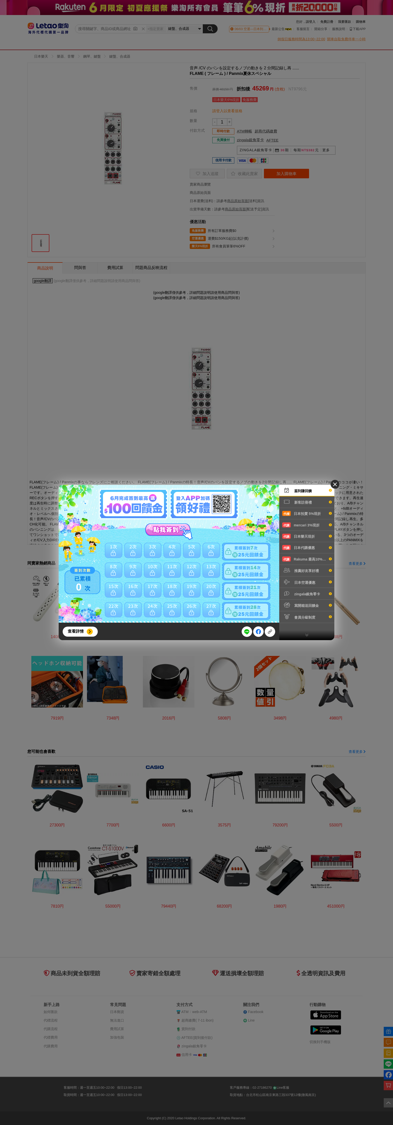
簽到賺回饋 (307, 490)
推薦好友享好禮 (307, 570)
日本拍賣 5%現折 (307, 513)
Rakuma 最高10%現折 (307, 558)
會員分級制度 (307, 616)
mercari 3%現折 (307, 524)
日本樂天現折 (307, 536)
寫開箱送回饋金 (307, 605)
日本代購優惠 (307, 547)
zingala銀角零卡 (307, 593)
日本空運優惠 (307, 582)
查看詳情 (76, 631)
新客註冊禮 (307, 501)
